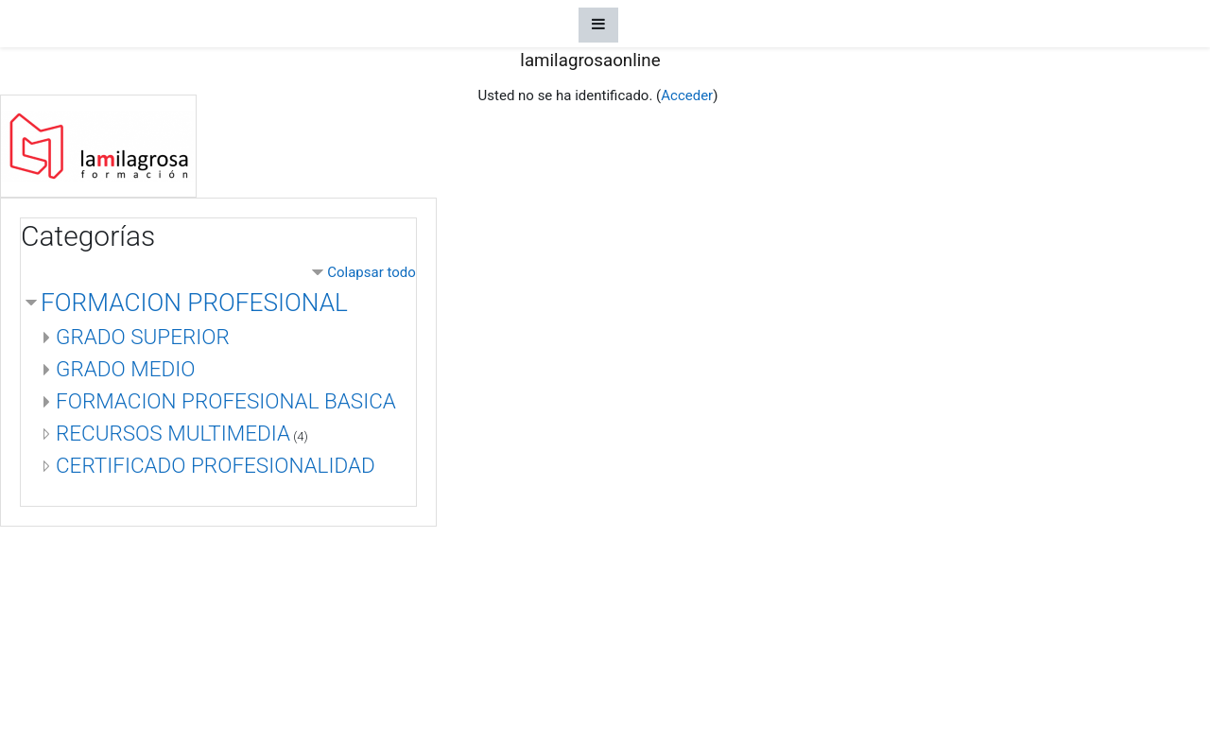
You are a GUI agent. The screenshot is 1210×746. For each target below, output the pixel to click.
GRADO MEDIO (125, 368)
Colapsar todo (371, 272)
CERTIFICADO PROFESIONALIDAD (215, 465)
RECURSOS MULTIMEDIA (173, 433)
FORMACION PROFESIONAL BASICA (226, 401)
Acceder (687, 95)
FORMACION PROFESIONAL (194, 302)
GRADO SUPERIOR (143, 336)
